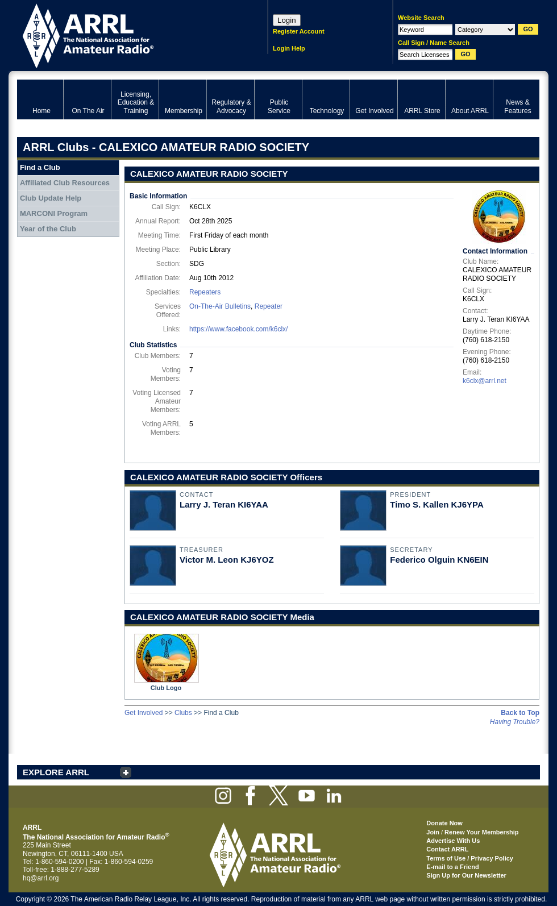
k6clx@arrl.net (484, 381)
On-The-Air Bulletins (220, 306)
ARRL (128, 34)
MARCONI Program (54, 213)
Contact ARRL (447, 849)
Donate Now (444, 823)
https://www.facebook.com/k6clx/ (238, 329)
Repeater (268, 306)
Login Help (289, 48)
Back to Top (520, 713)
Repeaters (205, 292)
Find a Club (40, 167)
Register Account (299, 31)
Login (286, 20)
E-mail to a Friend (452, 866)
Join (432, 832)
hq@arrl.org (41, 878)
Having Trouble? (514, 722)
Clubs (183, 713)
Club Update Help (50, 198)
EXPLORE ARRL (56, 772)
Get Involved (143, 713)
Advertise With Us (453, 840)
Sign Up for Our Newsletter (466, 875)
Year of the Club (48, 229)
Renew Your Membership (481, 832)
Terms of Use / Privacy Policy (469, 858)
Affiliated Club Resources (65, 182)
